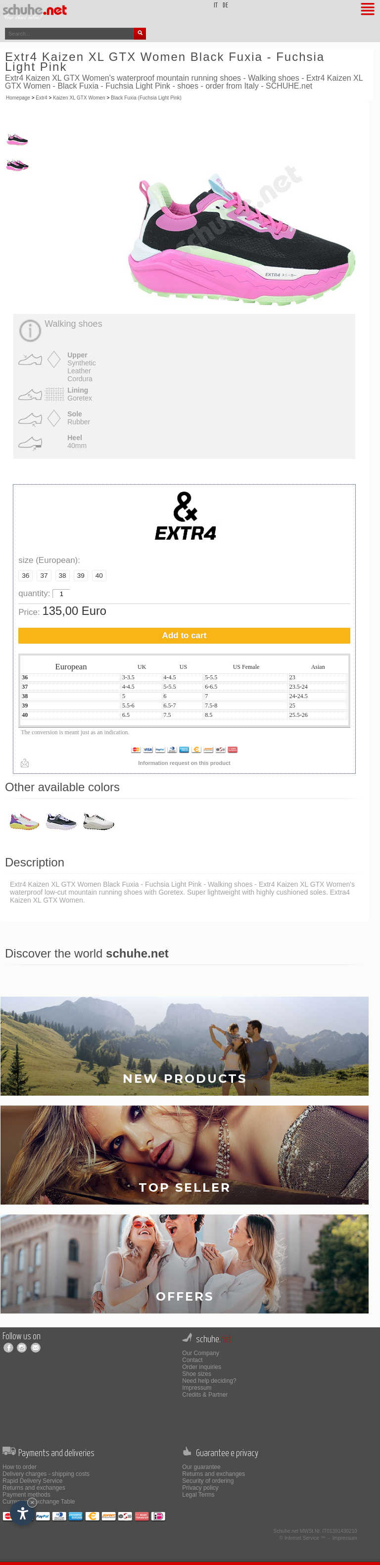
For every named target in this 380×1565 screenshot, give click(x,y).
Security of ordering (208, 1480)
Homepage (18, 98)
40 (99, 575)
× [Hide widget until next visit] (32, 1502)
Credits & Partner (205, 1394)
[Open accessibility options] (22, 1513)
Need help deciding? (209, 1380)
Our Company (200, 1353)
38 (62, 575)
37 (44, 575)
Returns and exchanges (33, 1487)
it (216, 5)
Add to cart (184, 635)
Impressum (196, 1387)
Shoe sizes (196, 1373)
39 (81, 575)
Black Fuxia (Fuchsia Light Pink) (146, 98)
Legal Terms (198, 1494)
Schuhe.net (286, 1531)
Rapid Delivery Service (32, 1480)
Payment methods (26, 1494)
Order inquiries (201, 1366)
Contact (192, 1360)
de (225, 5)
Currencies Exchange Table (38, 1501)
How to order (19, 1467)
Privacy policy (200, 1487)
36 (25, 575)
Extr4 (41, 98)
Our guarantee (201, 1467)
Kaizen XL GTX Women (79, 98)
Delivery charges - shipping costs (46, 1473)
